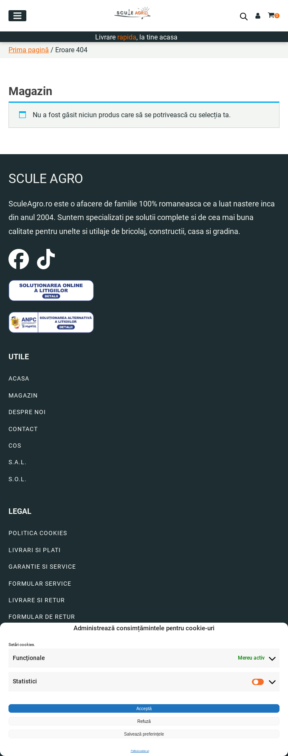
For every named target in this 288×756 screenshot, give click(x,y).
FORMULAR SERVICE (39, 584)
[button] (17, 15)
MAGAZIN (23, 395)
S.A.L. (17, 462)
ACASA (18, 378)
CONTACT (23, 429)
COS (14, 446)
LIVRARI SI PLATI (34, 550)
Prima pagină (28, 50)
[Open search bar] (244, 16)
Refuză (144, 721)
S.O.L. (17, 479)
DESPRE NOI (27, 412)
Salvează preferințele (144, 734)
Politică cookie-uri (140, 750)
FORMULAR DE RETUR (41, 617)
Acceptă (144, 708)
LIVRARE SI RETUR (36, 600)
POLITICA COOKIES (37, 533)
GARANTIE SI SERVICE (42, 567)
